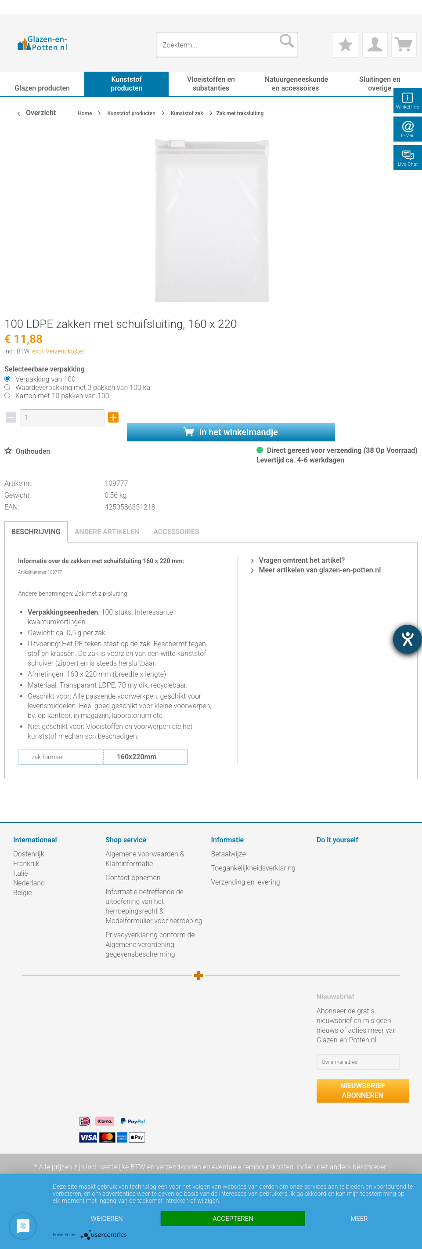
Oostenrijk (28, 854)
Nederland (29, 883)
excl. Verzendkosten (59, 351)
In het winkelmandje (231, 432)
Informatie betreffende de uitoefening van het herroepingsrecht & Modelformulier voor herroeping (153, 906)
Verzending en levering (245, 882)
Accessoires (176, 532)
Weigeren (107, 1219)
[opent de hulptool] (407, 639)
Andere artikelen (107, 532)
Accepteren (233, 1219)
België (22, 893)
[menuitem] (17, 7)
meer (359, 1219)
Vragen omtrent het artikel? (298, 560)
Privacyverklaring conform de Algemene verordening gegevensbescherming (150, 944)
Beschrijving (36, 532)
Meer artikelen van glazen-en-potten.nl (316, 570)
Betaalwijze (228, 854)
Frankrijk (26, 863)
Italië (20, 873)
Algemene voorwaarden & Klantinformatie (144, 859)
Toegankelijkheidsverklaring (253, 868)
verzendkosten (178, 1167)
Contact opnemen (132, 878)
